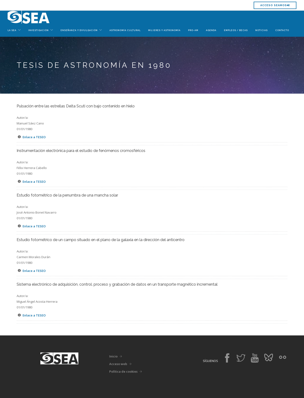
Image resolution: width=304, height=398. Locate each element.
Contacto (282, 30)
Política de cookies (123, 371)
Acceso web (118, 364)
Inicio (113, 356)
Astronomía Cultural (125, 30)
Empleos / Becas (236, 30)
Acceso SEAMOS (275, 5)
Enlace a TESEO (34, 137)
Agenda (211, 30)
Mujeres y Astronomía (164, 30)
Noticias (261, 30)
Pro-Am (193, 30)
